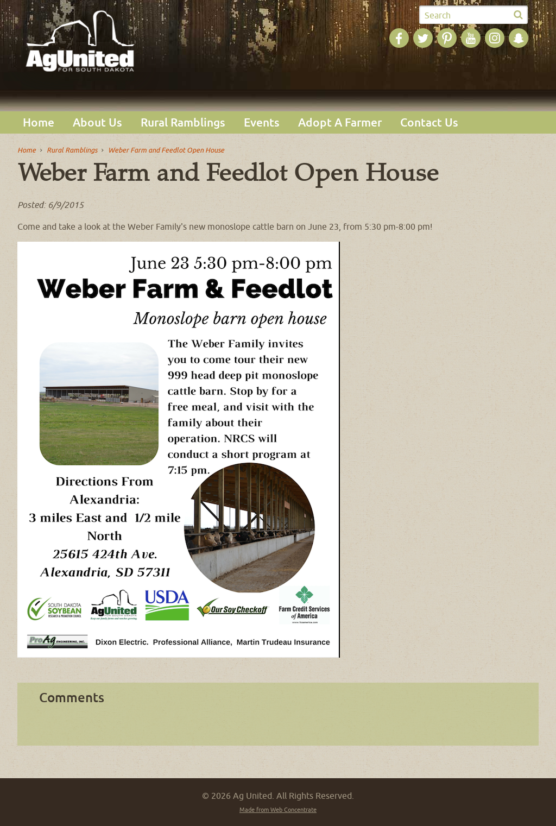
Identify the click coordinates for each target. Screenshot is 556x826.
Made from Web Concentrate (278, 809)
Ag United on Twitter (423, 38)
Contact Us (429, 122)
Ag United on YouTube (471, 38)
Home (38, 122)
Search (438, 15)
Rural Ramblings (183, 122)
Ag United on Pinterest (447, 38)
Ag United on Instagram (494, 38)
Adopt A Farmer (340, 122)
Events (262, 122)
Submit (518, 15)
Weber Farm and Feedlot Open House (166, 150)
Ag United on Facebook (399, 38)
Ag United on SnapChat (518, 38)
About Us (97, 122)
